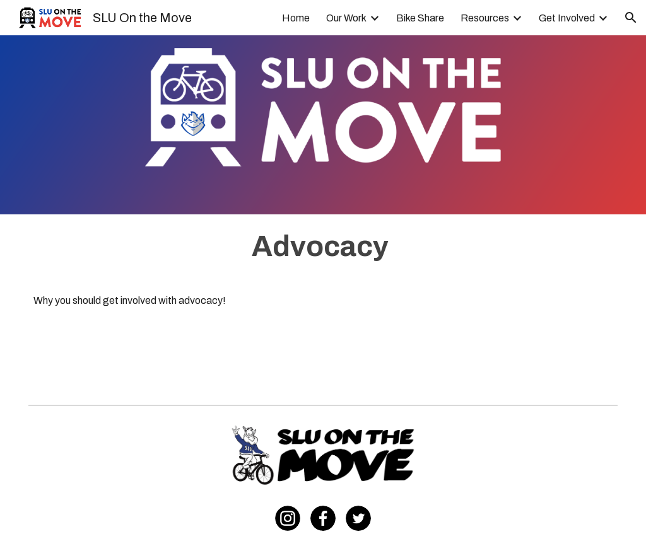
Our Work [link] (346, 18)
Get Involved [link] (567, 18)
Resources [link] (485, 18)
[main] (323, 246)
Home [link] (296, 18)
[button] (631, 18)
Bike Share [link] (420, 18)
